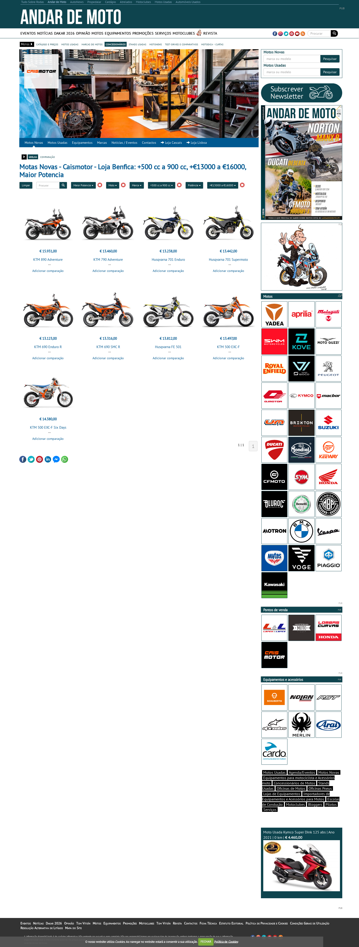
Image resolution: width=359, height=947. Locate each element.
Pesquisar (330, 59)
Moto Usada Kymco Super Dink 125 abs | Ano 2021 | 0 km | (301, 860)
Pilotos (331, 804)
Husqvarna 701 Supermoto (228, 259)
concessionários (115, 44)
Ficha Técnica (208, 923)
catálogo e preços (47, 44)
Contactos (149, 142)
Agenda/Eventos (302, 772)
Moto (113, 185)
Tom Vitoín (83, 923)
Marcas (102, 142)
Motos (97, 33)
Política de (226, 942)
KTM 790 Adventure (108, 259)
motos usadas (69, 44)
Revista (210, 33)
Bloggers (315, 804)
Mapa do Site (73, 928)
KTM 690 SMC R (108, 347)
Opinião (83, 33)
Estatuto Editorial (231, 923)
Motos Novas (34, 142)
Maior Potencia (83, 185)
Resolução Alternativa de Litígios (41, 928)
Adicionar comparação (48, 271)
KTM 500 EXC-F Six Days (48, 427)
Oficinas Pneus (320, 788)
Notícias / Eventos (124, 142)
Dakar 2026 (64, 33)
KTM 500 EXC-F (228, 347)
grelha (33, 157)
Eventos (28, 33)
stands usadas (137, 44)
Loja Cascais (171, 142)
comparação (47, 157)
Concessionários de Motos (294, 783)
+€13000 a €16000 (223, 185)
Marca (137, 185)
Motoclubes (184, 33)
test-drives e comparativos (181, 44)
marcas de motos (92, 44)
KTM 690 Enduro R (48, 347)
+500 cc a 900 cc (161, 185)
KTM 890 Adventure (48, 259)
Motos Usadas (57, 142)
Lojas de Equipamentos (281, 793)
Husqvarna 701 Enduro (168, 259)
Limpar (26, 185)
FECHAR (206, 942)
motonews (155, 44)
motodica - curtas (212, 44)
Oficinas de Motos (291, 788)
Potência (194, 185)
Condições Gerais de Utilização (309, 923)
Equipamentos (118, 33)
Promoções (143, 33)
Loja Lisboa (197, 142)
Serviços (163, 33)
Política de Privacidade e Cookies (267, 923)
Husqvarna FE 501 (168, 347)
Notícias (45, 33)
